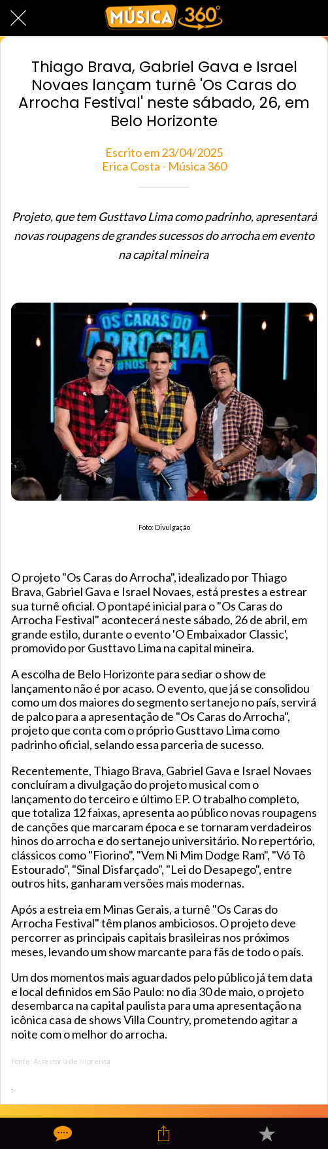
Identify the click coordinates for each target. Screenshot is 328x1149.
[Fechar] (18, 18)
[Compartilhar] (164, 1133)
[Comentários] (61, 1133)
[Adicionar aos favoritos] (266, 1133)
